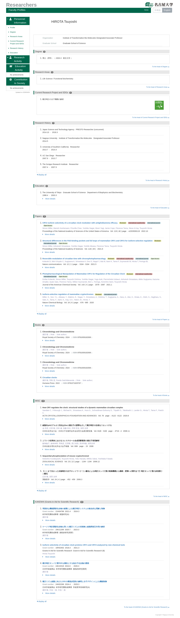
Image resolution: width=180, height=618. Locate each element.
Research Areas (16, 36)
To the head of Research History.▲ (157, 180)
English (167, 10)
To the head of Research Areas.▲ (157, 87)
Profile (12, 27)
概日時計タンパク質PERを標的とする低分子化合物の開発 (65, 563)
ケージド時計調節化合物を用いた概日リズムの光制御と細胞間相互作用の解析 (73, 527)
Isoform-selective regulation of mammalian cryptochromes (68, 294)
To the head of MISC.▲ (161, 496)
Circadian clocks (49, 377)
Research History (16, 48)
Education (14, 53)
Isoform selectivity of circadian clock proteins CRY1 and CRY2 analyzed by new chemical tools (83, 545)
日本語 (158, 10)
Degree (13, 32)
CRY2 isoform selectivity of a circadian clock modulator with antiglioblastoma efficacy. (80, 223)
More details (48, 199)
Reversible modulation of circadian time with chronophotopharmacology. (74, 259)
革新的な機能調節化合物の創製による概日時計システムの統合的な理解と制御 (73, 509)
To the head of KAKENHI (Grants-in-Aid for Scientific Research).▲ (146, 607)
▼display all (41, 175)
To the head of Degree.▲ (161, 67)
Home (146, 10)
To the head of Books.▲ (161, 395)
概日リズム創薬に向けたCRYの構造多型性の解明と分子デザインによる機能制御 (74, 581)
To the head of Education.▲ (160, 208)
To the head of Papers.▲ (160, 319)
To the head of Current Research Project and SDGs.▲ (150, 117)
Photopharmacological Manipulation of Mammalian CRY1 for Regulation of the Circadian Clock (83, 274)
